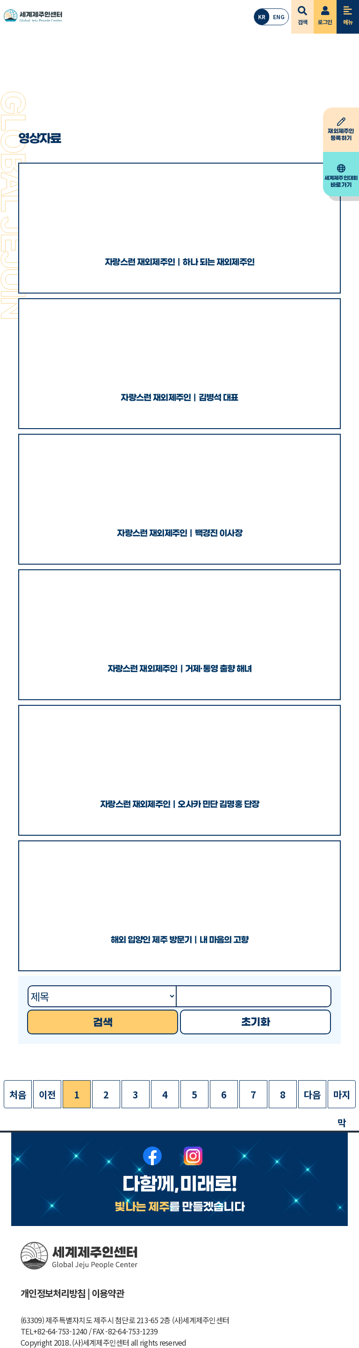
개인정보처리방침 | (55, 1293)
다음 (312, 1094)
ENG (279, 17)
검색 (302, 13)
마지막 (341, 1098)
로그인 (325, 13)
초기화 (255, 1022)
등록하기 (341, 129)
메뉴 (348, 13)
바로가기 (341, 176)
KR (262, 17)
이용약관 (108, 1293)
